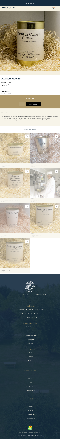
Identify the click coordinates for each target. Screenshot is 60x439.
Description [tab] (4, 113)
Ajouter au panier (33, 104)
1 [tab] (30, 73)
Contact (30, 399)
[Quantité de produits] (22, 104)
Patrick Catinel (9, 7)
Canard (9, 93)
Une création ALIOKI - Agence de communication (30, 435)
